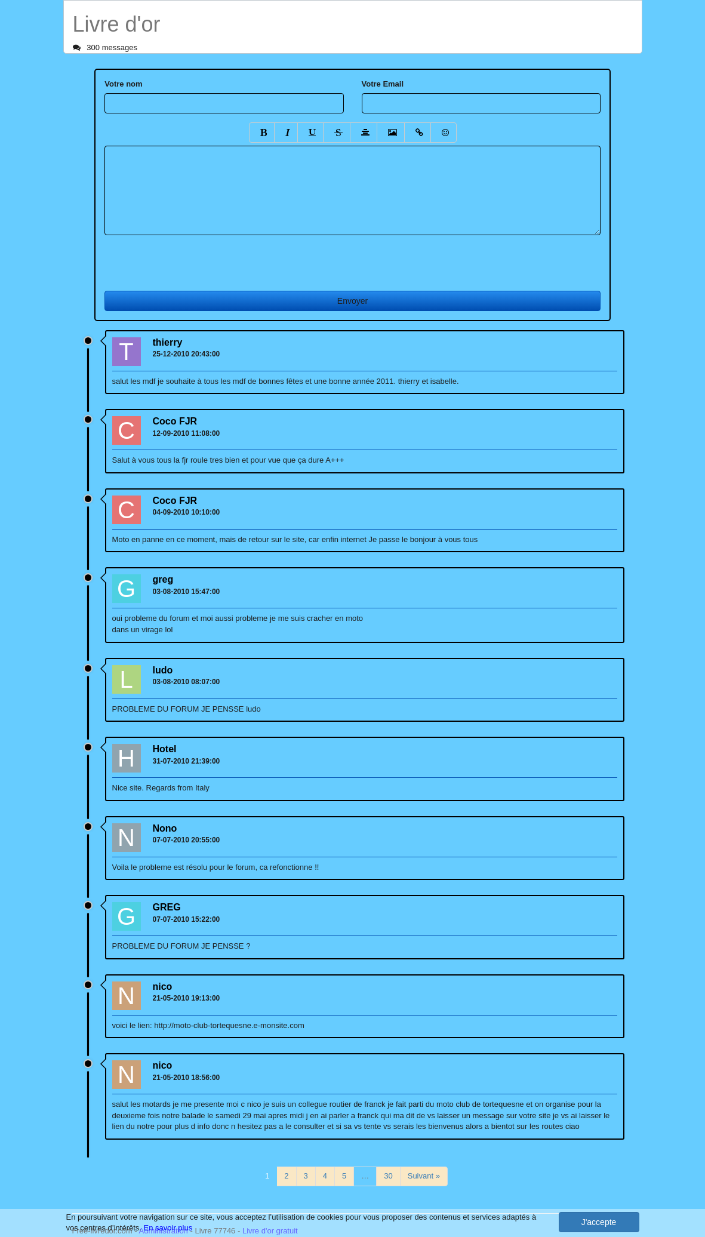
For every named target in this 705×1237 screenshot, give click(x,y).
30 (388, 1175)
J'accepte (599, 1222)
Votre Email (383, 83)
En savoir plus (168, 1227)
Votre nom (123, 83)
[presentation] (195, 258)
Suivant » (424, 1175)
